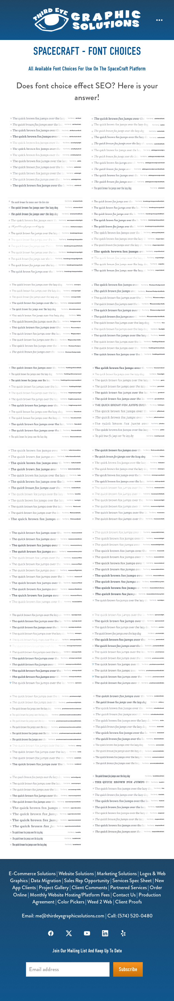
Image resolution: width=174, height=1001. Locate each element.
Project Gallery (54, 887)
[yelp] (123, 933)
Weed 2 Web (99, 901)
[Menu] (159, 20)
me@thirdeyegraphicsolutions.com (69, 915)
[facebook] (51, 933)
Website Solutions (76, 873)
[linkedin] (105, 933)
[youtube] (87, 933)
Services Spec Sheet (132, 880)
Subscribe (128, 969)
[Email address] (68, 969)
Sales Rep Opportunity (86, 880)
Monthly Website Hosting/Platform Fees (70, 894)
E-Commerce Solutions (32, 873)
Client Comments (89, 887)
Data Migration (46, 880)
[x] (69, 933)
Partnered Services (128, 887)
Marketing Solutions (117, 873)
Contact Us (124, 894)
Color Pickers (70, 901)
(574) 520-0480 (135, 915)
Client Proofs (128, 901)
